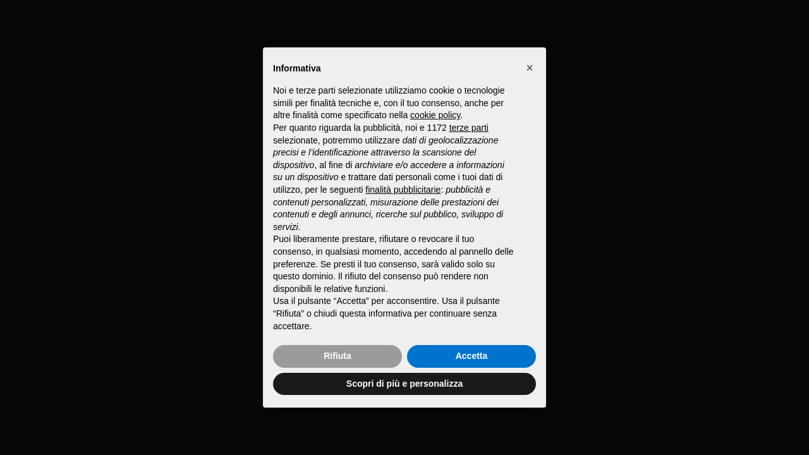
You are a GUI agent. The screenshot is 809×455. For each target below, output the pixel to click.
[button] (530, 68)
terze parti (469, 128)
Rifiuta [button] (337, 356)
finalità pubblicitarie (403, 190)
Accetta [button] (472, 356)
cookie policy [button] (435, 115)
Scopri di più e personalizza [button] (404, 384)
